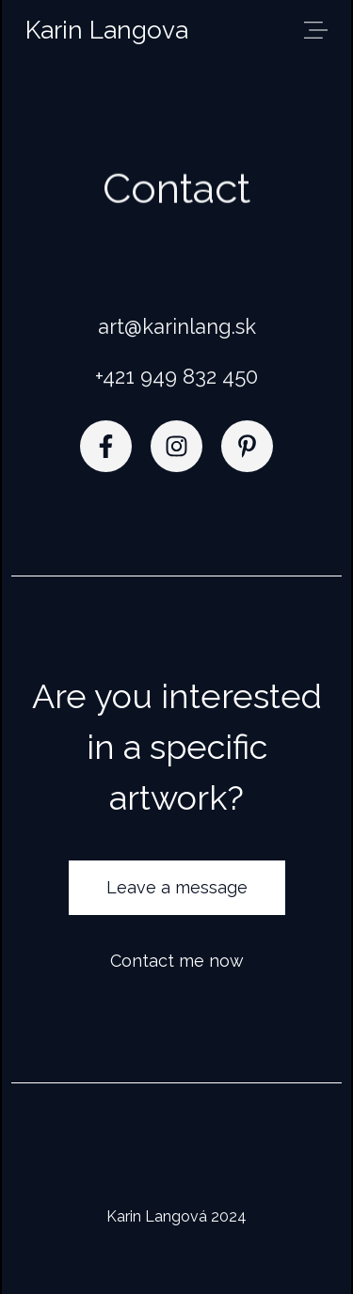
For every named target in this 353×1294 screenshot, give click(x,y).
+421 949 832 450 (176, 376)
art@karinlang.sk (177, 326)
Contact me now (177, 960)
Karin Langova (106, 30)
